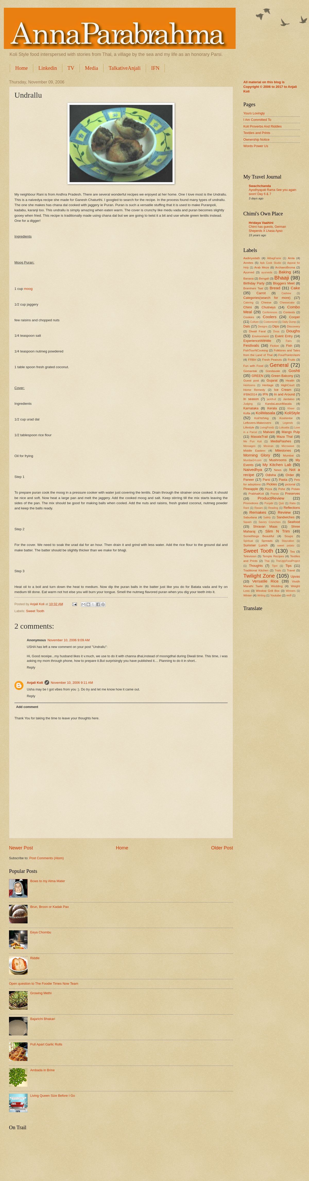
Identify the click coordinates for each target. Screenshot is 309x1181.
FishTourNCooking (255, 350)
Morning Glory (256, 455)
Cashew (286, 293)
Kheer (290, 408)
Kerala (272, 408)
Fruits (291, 359)
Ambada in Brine (42, 1070)
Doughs (293, 331)
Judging (248, 403)
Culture (254, 321)
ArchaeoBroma (285, 267)
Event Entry (284, 336)
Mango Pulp (291, 432)
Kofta (246, 413)
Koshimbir (286, 418)
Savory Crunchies (270, 522)
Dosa (276, 331)
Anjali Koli (35, 683)
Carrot (261, 293)
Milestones (283, 450)
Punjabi (268, 503)
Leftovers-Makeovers (257, 422)
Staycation (288, 540)
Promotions (251, 503)
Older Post (222, 847)
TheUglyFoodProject (288, 561)
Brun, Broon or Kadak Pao (49, 907)
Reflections (292, 508)
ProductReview (271, 498)
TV (70, 68)
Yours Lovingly (254, 113)
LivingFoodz (267, 427)
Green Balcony (282, 376)
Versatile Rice (265, 581)
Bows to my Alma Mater (47, 881)
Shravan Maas (265, 526)
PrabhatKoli (256, 493)
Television (249, 556)
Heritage (267, 385)
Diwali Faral (257, 331)
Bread (275, 288)
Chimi (247, 307)
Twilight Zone (259, 576)
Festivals (251, 345)
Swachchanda (260, 186)
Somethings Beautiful (258, 536)
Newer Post (21, 847)
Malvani (268, 432)
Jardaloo (288, 399)
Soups (289, 536)
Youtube (275, 595)
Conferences (269, 312)
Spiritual (248, 540)
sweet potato (285, 545)
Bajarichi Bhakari (42, 1019)
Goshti (294, 370)
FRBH (252, 359)
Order (290, 475)
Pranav (275, 493)
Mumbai (288, 455)
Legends (288, 422)
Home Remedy (254, 389)
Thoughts (256, 566)
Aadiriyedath (251, 258)
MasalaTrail (259, 436)
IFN (155, 68)
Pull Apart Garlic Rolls (46, 1044)
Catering (248, 302)
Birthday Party (253, 283)
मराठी (288, 595)
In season (251, 399)
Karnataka (251, 408)
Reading (273, 508)
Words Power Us (255, 146)
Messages (249, 446)
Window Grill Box (268, 590)
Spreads (266, 540)
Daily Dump (289, 321)
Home (21, 68)
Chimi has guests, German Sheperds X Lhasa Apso (267, 229)
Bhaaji (281, 278)
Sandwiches (285, 517)
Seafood (294, 522)
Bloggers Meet (284, 283)
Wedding (277, 586)
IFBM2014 (250, 394)
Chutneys (269, 307)
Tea (292, 551)
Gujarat (272, 380)
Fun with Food (253, 365)
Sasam (247, 522)
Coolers (270, 317)
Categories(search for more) (266, 298)
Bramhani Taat (253, 288)
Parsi (266, 480)
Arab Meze (261, 267)
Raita (292, 503)
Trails (278, 570)
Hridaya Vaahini (261, 223)
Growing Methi (41, 993)
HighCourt (287, 385)
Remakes (258, 512)
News (277, 469)
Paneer (248, 480)
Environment (260, 336)
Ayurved (248, 272)
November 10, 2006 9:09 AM (68, 640)
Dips (275, 326)
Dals (246, 326)
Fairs (289, 341)
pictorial (290, 484)
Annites (248, 262)
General (279, 365)
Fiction (274, 345)
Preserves (292, 493)
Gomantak (250, 371)
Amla (291, 258)
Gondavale (272, 371)
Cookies (248, 317)
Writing (261, 595)
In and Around (284, 394)
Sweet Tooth (35, 611)
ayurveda (266, 272)
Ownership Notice (256, 139)
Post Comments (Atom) (46, 858)
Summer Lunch (255, 545)
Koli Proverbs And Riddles (262, 126)
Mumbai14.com (252, 460)
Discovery (293, 326)
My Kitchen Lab (276, 464)
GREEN (257, 376)
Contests (289, 312)
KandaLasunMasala (278, 403)
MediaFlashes (280, 441)
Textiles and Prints (256, 133)
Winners (291, 590)
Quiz (281, 503)
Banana (248, 278)
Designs (262, 326)
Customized (270, 321)
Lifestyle (248, 427)
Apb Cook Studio (270, 262)
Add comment (27, 707)
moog (28, 289)
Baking (285, 272)
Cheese (266, 302)
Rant (246, 508)
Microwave (288, 446)
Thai (267, 561)
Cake (295, 288)
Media (91, 68)
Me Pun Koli (252, 441)
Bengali (264, 278)
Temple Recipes (273, 556)
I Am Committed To (257, 120)
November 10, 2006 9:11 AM (72, 683)
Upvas (295, 576)
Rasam (258, 508)
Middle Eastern (254, 450)
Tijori (275, 565)
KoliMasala (265, 413)
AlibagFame (274, 258)
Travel (291, 570)
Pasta (283, 480)
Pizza (268, 489)
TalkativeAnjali (125, 68)
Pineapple (250, 489)
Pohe (281, 489)
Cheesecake (287, 302)
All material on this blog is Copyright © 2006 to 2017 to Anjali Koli (270, 86)
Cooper (294, 317)
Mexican (268, 446)
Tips (288, 566)
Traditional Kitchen (255, 570)
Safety (267, 517)
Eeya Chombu (40, 932)
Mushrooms (278, 460)
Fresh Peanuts (272, 359)
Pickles (272, 484)
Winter (247, 595)
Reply (31, 667)
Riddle (35, 958)
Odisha (270, 475)
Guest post (251, 380)
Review (284, 512)
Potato (295, 489)
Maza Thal (285, 436)
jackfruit (271, 399)
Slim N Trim (277, 531)
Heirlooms (249, 385)
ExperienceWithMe (257, 341)
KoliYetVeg (261, 418)
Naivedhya (252, 469)
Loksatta (284, 427)
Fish (289, 346)
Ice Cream (282, 390)
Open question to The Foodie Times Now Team (43, 983)
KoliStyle (292, 413)
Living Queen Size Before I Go (52, 1096)
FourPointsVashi (289, 355)
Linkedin (47, 68)
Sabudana (250, 517)
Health (290, 380)
